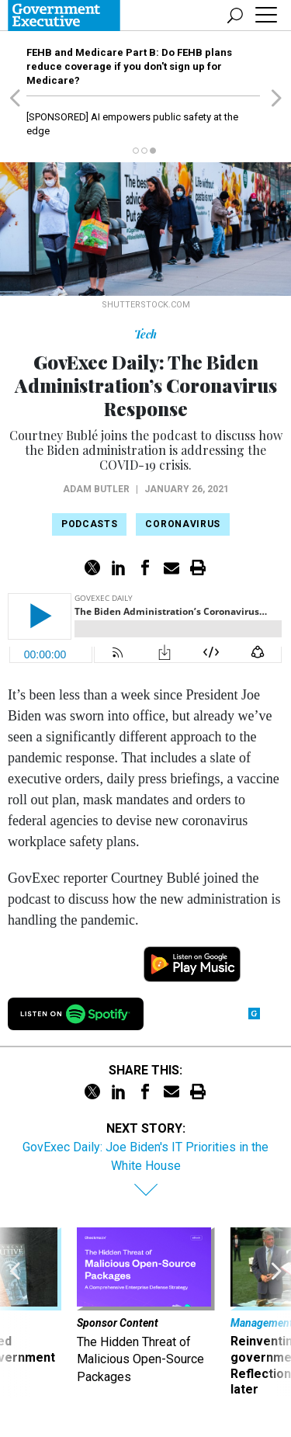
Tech (145, 334)
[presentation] (14, 1312)
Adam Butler (96, 489)
